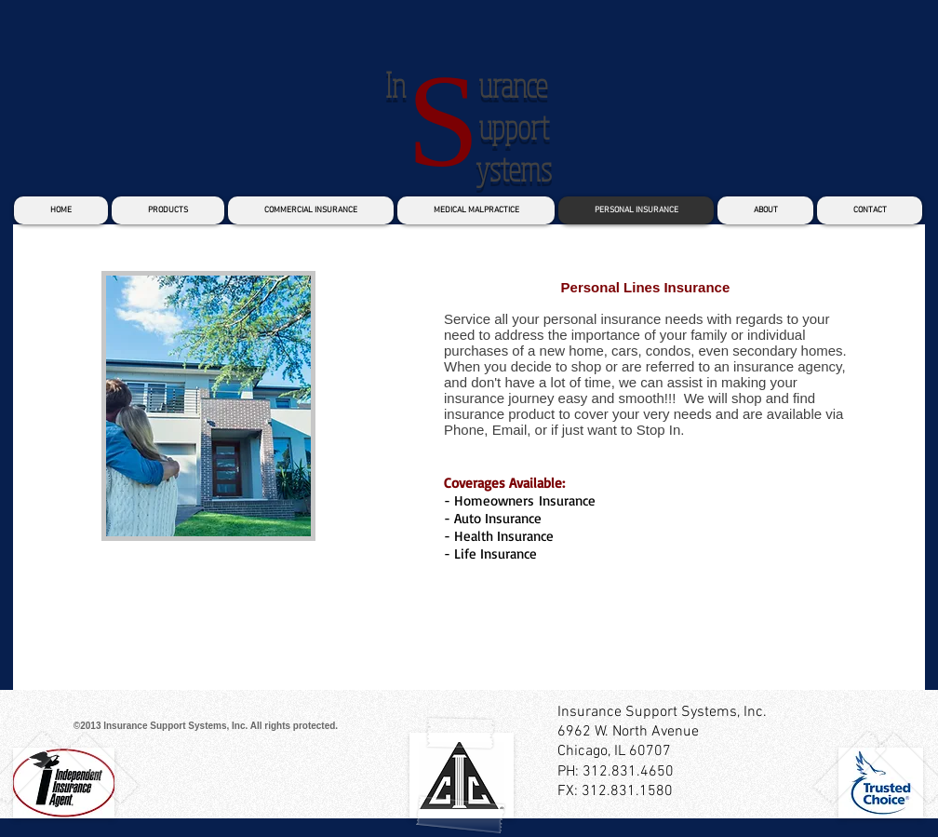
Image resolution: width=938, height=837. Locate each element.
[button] (208, 406)
